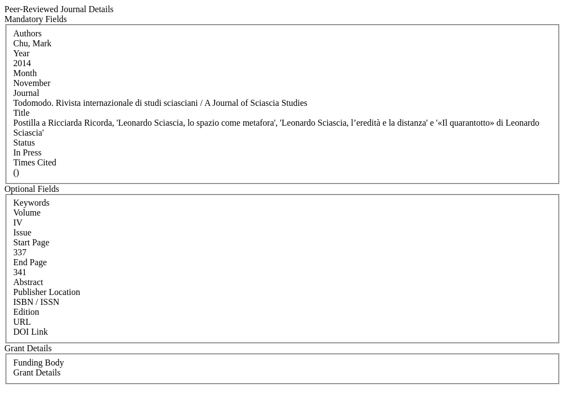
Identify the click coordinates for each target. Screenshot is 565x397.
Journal (26, 93)
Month (25, 73)
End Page (30, 262)
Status (24, 142)
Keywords (31, 202)
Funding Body (38, 362)
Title (21, 112)
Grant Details (37, 372)
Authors (27, 33)
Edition (26, 311)
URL (22, 321)
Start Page (31, 242)
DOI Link (30, 331)
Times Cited (34, 162)
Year (21, 53)
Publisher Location (46, 292)
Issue (22, 232)
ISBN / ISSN (36, 302)
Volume (26, 212)
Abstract (28, 282)
